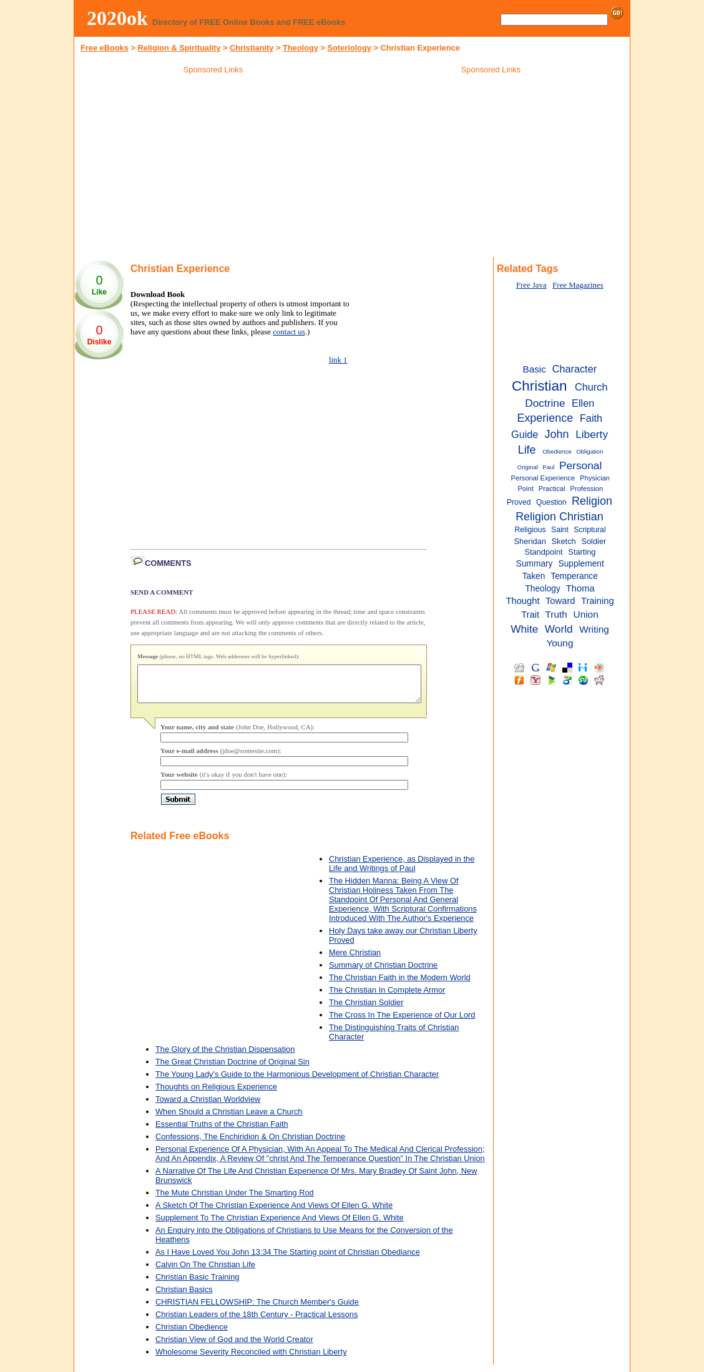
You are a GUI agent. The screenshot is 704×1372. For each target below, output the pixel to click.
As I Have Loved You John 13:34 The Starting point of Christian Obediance (287, 1259)
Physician (595, 478)
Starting (581, 552)
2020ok (117, 18)
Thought (522, 601)
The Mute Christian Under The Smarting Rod (234, 1200)
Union (586, 614)
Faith (591, 418)
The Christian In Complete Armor (387, 997)
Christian (539, 386)
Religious (530, 529)
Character (574, 368)
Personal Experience (543, 478)
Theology (300, 47)
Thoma (580, 588)
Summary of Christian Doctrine (383, 972)
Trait (530, 615)
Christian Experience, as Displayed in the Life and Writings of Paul (401, 871)
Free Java (531, 285)
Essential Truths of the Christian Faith (221, 1131)
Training (597, 601)
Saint (560, 529)
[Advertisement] (213, 167)
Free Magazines (577, 285)
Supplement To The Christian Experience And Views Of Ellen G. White (279, 1225)
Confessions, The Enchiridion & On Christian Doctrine (250, 1144)
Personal (580, 465)
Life (527, 450)
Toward (560, 601)
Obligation (589, 451)
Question (551, 502)
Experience (545, 418)
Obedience (556, 451)
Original (527, 467)
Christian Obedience (191, 1334)
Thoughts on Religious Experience (216, 1094)
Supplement (581, 563)
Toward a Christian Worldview (207, 1106)
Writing (594, 629)
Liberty (591, 434)
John (556, 434)
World (559, 629)
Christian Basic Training (197, 1284)
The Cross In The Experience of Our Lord (402, 1022)
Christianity (251, 47)
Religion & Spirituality (178, 47)
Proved (519, 502)
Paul (548, 467)
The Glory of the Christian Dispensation (225, 1056)
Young (559, 643)
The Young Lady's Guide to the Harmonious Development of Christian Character (297, 1081)
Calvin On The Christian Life (205, 1272)
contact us (289, 332)
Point (525, 488)
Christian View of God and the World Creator (234, 1346)
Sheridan (530, 541)
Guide (524, 434)
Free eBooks (105, 47)
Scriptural (589, 529)
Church (591, 386)
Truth (556, 614)
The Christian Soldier (366, 1009)
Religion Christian (560, 516)
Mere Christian (355, 960)
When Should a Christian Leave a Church (228, 1119)
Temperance (574, 576)
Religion (592, 501)
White (524, 629)
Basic (534, 369)
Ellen (583, 403)
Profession (587, 488)
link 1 (338, 360)
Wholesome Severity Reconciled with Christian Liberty (251, 1359)
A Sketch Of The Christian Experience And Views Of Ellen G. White (274, 1212)
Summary (534, 563)
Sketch (564, 541)
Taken (533, 576)
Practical (552, 488)
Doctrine (545, 403)
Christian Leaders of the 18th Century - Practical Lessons (256, 1321)
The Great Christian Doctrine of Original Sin (232, 1069)
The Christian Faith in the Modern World (400, 985)
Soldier (593, 541)
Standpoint (543, 552)
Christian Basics (184, 1296)
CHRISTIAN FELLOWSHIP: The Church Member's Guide (257, 1309)
